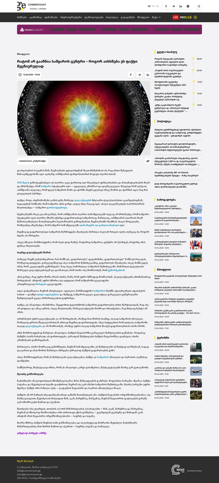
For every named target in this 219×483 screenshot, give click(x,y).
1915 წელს (23, 182)
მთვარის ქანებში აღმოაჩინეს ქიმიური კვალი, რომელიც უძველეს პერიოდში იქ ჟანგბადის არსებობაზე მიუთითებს (176, 288)
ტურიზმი (163, 337)
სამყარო (46, 186)
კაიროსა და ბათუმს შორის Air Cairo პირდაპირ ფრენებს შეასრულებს (170, 369)
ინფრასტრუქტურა (71, 17)
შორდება (41, 284)
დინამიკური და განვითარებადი (99, 225)
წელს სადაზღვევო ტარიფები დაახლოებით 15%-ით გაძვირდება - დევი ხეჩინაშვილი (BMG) (171, 231)
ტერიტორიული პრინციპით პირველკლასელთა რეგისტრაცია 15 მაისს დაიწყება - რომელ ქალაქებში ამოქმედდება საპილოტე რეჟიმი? (171, 255)
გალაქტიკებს (83, 200)
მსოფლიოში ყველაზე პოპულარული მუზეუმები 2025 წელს (178, 277)
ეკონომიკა (35, 17)
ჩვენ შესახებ (25, 461)
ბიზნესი (22, 17)
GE (149, 6)
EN (153, 6)
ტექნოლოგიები (93, 17)
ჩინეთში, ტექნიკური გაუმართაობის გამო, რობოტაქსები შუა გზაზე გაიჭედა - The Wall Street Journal (177, 312)
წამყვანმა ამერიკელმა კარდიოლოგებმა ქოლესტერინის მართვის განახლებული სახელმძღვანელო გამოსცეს (173, 323)
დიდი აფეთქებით (48, 294)
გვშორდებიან (116, 270)
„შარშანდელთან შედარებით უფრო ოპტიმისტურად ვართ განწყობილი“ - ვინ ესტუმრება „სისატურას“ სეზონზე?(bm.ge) (171, 393)
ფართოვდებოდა (56, 207)
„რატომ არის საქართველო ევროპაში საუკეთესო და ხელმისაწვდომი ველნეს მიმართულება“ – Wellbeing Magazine (171, 345)
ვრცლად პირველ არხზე (31, 433)
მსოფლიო (143, 17)
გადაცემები (128, 17)
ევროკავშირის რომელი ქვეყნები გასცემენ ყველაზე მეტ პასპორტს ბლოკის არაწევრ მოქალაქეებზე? (174, 300)
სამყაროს (100, 290)
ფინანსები (51, 17)
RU (157, 6)
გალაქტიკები (33, 326)
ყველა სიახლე (167, 52)
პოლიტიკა (112, 17)
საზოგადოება (166, 199)
